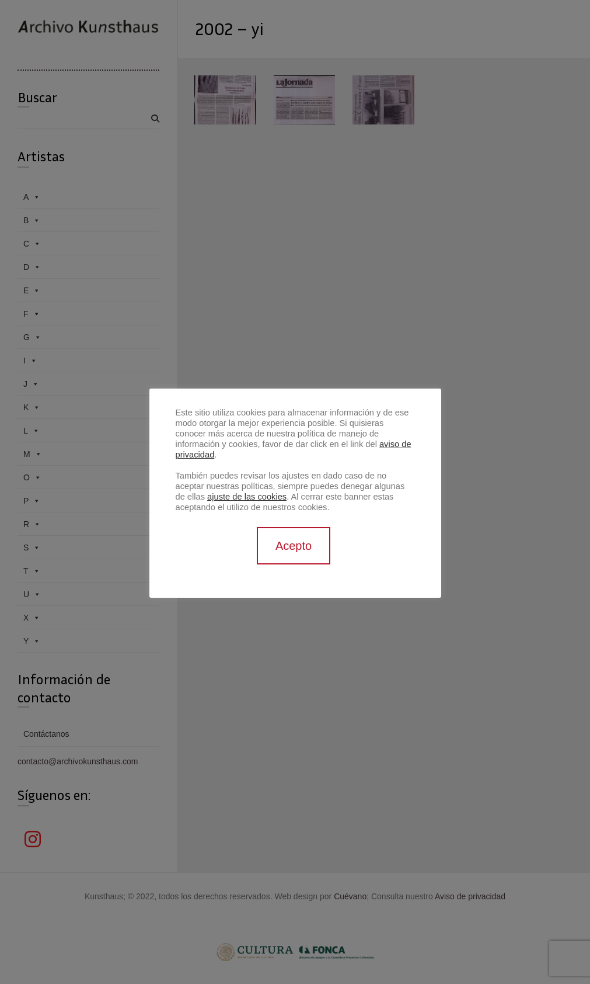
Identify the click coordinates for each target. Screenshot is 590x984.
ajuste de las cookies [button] (247, 496)
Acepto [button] (293, 545)
